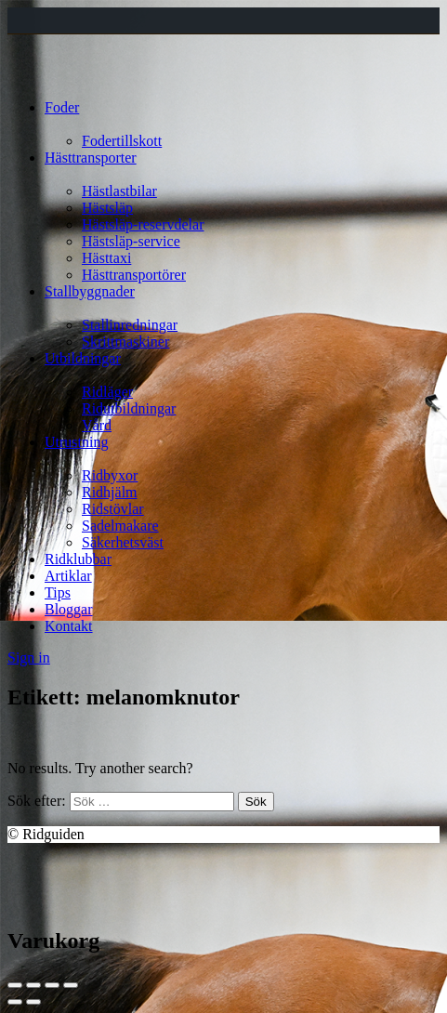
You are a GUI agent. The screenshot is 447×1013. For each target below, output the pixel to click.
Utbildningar (83, 358)
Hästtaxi (106, 258)
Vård (97, 425)
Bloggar (69, 609)
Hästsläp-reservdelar (143, 224)
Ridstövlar (113, 509)
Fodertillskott (122, 141)
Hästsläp (107, 208)
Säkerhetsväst (123, 542)
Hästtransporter (91, 157)
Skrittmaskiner (125, 341)
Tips (58, 592)
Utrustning (76, 442)
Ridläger (107, 392)
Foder (62, 107)
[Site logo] (42, 76)
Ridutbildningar (129, 408)
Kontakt (69, 626)
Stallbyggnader (90, 291)
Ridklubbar (78, 559)
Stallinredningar (129, 325)
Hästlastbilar (119, 191)
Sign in (28, 657)
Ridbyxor (110, 475)
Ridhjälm (110, 492)
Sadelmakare (120, 525)
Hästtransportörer (134, 275)
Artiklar (68, 576)
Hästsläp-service (131, 241)
